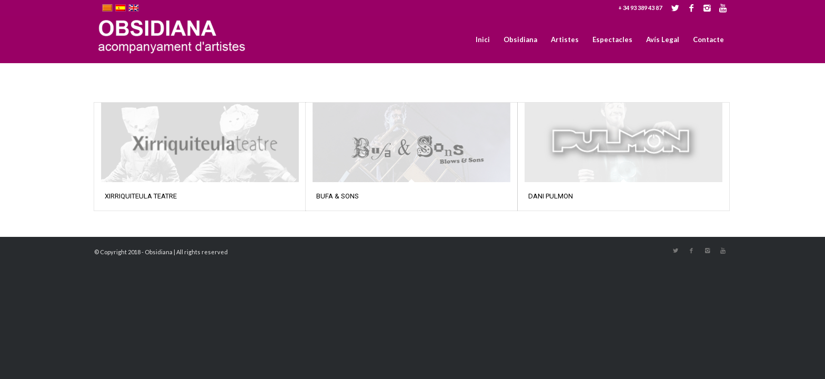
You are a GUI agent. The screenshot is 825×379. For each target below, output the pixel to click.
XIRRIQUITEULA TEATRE (141, 196)
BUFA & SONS (337, 196)
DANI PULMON (550, 196)
